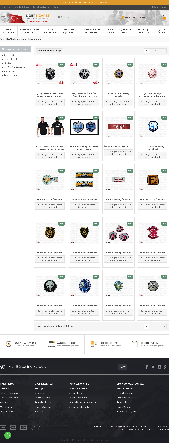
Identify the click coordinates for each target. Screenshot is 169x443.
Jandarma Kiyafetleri (68, 31)
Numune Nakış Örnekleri (50, 199)
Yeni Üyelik (40, 388)
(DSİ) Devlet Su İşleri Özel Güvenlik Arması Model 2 (84, 94)
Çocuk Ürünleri (162, 31)
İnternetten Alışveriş (126, 411)
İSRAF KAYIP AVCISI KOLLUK (118, 146)
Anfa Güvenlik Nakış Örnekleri (118, 94)
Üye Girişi (39, 393)
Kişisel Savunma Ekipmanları (91, 31)
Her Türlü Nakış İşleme (14, 67)
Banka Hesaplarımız (9, 397)
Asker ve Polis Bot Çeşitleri (30, 31)
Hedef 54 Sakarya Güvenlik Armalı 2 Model (84, 148)
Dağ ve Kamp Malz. (125, 31)
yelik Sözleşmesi (126, 393)
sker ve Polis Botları (80, 407)
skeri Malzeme (78, 393)
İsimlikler (7, 63)
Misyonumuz (6, 407)
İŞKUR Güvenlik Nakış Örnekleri (153, 148)
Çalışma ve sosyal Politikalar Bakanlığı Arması (153, 94)
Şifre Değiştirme (43, 407)
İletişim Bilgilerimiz (9, 393)
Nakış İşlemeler (10, 59)
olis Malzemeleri (79, 388)
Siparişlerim (40, 411)
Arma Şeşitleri (9, 55)
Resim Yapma (9, 75)
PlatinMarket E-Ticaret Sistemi (76, 440)
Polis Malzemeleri (50, 31)
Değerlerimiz (6, 411)
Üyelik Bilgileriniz (43, 397)
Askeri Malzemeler (8, 31)
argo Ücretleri (125, 407)
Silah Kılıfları (110, 31)
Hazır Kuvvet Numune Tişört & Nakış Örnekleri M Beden (49, 148)
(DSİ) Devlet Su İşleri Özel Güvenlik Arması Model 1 (50, 94)
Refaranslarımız (124, 402)
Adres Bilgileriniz (43, 402)
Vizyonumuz (6, 402)
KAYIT (122, 367)
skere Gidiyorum (79, 397)
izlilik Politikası (125, 397)
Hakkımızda (6, 388)
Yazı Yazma (8, 71)
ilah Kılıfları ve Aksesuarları (83, 402)
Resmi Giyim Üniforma (144, 31)
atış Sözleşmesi (125, 388)
